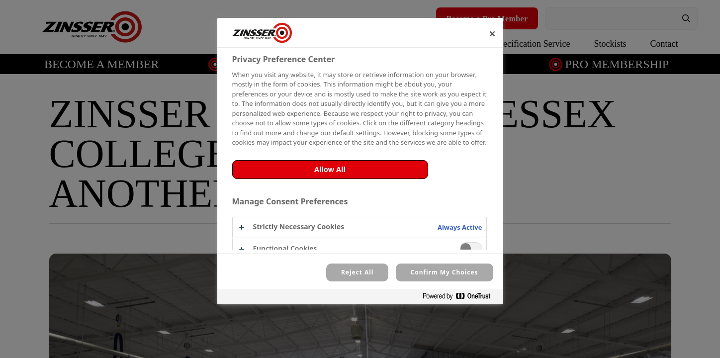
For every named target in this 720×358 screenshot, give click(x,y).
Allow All (330, 169)
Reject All (357, 272)
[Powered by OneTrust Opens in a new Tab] (460, 298)
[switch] (471, 248)
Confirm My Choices (444, 272)
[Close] (492, 34)
